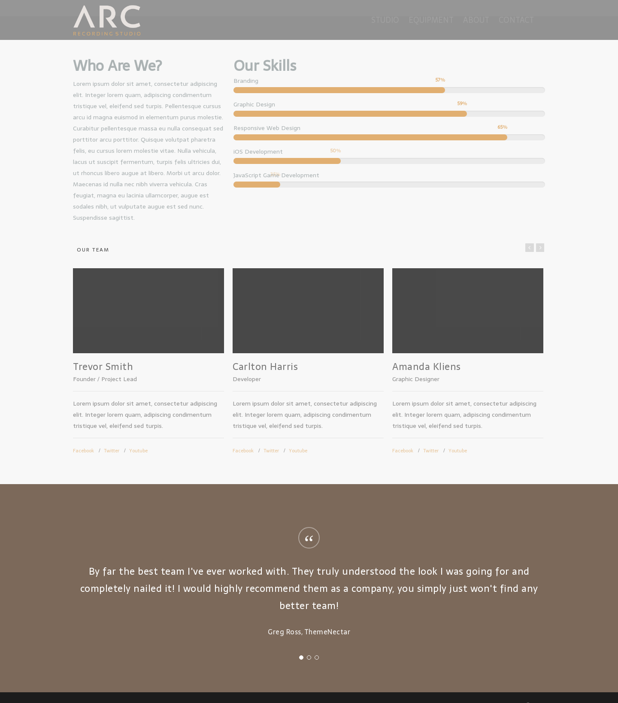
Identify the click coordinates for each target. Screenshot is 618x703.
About (476, 20)
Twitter (111, 451)
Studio (385, 20)
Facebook (83, 451)
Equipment (431, 20)
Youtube (138, 451)
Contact (516, 20)
